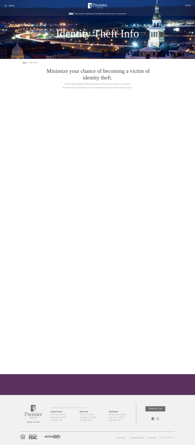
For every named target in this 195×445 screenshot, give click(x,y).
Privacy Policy (121, 437)
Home (24, 62)
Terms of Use (152, 437)
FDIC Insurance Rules (137, 437)
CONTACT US (155, 409)
